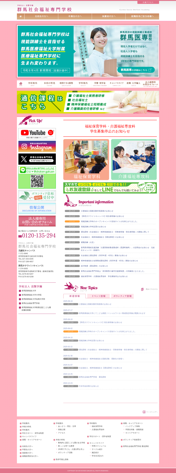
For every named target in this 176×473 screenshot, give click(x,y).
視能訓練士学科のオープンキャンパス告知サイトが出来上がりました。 (109, 221)
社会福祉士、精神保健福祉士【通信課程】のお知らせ (102, 237)
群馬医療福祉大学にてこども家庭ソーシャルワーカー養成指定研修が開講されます (112, 313)
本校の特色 (26, 427)
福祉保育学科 (97, 426)
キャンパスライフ (29, 436)
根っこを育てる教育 (66, 446)
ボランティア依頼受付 (132, 440)
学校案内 (25, 423)
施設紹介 (95, 453)
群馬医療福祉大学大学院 (31, 295)
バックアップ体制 (132, 426)
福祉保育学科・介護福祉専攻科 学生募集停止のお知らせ (104, 276)
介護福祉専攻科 (98, 430)
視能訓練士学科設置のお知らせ (93, 227)
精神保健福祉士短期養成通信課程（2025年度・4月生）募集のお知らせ (109, 261)
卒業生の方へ (27, 450)
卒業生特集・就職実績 (134, 430)
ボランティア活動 (65, 453)
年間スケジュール (99, 446)
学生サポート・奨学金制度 (33, 433)
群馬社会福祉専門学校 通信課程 (92, 377)
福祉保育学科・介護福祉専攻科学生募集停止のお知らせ (110, 128)
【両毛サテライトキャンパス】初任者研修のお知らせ (102, 216)
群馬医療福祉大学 (29, 291)
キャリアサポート (132, 433)
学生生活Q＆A (97, 456)
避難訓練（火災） (88, 242)
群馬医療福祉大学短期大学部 (33, 299)
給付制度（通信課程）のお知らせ (94, 266)
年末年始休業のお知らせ (89, 386)
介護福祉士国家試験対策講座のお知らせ (97, 211)
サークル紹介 (97, 449)
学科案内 (25, 430)
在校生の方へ (27, 446)
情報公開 (61, 430)
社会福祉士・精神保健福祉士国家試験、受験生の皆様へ (101, 359)
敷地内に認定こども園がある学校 (71, 443)
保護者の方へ (27, 453)
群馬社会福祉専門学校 (31, 303)
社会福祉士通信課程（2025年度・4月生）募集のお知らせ (104, 255)
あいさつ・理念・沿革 (67, 426)
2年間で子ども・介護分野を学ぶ (71, 449)
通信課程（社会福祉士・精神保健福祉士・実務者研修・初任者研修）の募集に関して (115, 232)
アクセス (61, 433)
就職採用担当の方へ (30, 456)
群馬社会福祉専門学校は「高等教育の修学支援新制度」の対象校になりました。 (113, 271)
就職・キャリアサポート (32, 440)
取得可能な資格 (62, 459)
